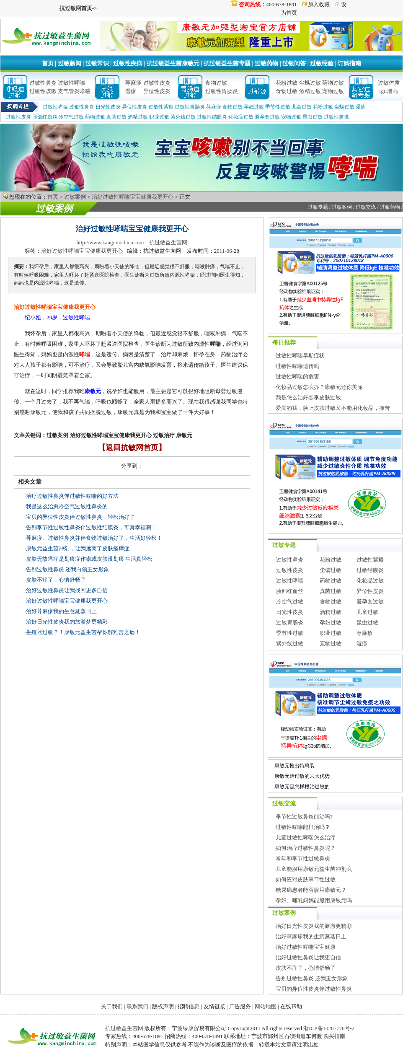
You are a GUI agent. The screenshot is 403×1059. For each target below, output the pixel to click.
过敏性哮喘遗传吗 (297, 366)
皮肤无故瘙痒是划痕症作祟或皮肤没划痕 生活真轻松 (89, 559)
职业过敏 (159, 117)
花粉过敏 (286, 83)
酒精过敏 (310, 91)
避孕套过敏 (267, 117)
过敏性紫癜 (160, 107)
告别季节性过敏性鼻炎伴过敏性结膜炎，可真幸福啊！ (91, 527)
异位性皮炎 (156, 91)
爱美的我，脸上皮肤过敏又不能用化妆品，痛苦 (333, 408)
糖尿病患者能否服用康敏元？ (311, 890)
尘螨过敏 (310, 83)
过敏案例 (75, 197)
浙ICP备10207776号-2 (328, 1028)
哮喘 (84, 354)
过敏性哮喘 (71, 83)
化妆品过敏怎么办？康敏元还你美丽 (319, 387)
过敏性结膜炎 (212, 117)
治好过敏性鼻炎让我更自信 (308, 957)
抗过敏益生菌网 (168, 242)
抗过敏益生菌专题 (227, 63)
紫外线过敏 (183, 117)
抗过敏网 (70, 8)
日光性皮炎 (108, 107)
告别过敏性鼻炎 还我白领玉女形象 (67, 569)
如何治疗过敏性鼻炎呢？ (306, 848)
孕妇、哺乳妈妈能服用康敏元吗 (314, 900)
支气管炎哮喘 (74, 91)
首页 (48, 63)
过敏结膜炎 (370, 570)
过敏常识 (97, 63)
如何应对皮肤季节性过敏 (306, 879)
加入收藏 (319, 4)
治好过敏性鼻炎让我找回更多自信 (67, 590)
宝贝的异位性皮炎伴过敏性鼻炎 (314, 989)
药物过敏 (333, 83)
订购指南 (349, 63)
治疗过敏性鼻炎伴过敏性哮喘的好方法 (72, 496)
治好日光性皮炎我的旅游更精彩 (314, 926)
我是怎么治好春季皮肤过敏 (308, 397)
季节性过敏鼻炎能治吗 (303, 816)
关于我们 (112, 1006)
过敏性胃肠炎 (221, 91)
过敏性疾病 (127, 63)
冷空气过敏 (71, 117)
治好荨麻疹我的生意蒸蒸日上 (61, 611)
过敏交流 (366, 207)
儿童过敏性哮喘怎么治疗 (306, 837)
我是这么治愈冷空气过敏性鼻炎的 (67, 506)
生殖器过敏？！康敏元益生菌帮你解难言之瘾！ (83, 632)
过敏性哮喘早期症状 (300, 355)
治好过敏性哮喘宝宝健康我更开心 (132, 197)
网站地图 (265, 1006)
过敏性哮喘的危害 (297, 376)
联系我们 (137, 1006)
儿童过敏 (302, 107)
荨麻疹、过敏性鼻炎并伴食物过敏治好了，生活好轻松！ (94, 538)
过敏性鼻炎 (43, 83)
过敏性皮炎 (156, 83)
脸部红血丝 (44, 117)
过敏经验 (321, 63)
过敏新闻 (69, 63)
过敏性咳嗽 (43, 91)
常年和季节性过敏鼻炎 (303, 858)
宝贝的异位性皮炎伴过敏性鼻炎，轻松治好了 (80, 517)
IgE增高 (388, 91)
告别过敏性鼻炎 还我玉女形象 (312, 978)
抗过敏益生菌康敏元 (173, 63)
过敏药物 (266, 63)
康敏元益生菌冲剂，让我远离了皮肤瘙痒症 (77, 548)
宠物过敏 (333, 91)
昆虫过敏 (312, 117)
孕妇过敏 (254, 107)
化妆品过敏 (240, 117)
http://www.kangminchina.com (110, 242)
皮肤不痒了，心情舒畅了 (56, 580)
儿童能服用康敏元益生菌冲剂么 (314, 869)
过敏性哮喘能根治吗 (300, 827)
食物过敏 (216, 83)
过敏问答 (294, 63)
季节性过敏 (277, 107)
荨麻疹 (133, 83)
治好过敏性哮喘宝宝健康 (306, 947)
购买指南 (334, 1036)
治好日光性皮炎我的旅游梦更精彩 (67, 622)
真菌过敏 (116, 117)
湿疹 (130, 91)
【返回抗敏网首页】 (132, 447)
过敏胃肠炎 (289, 622)
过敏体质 (389, 83)
